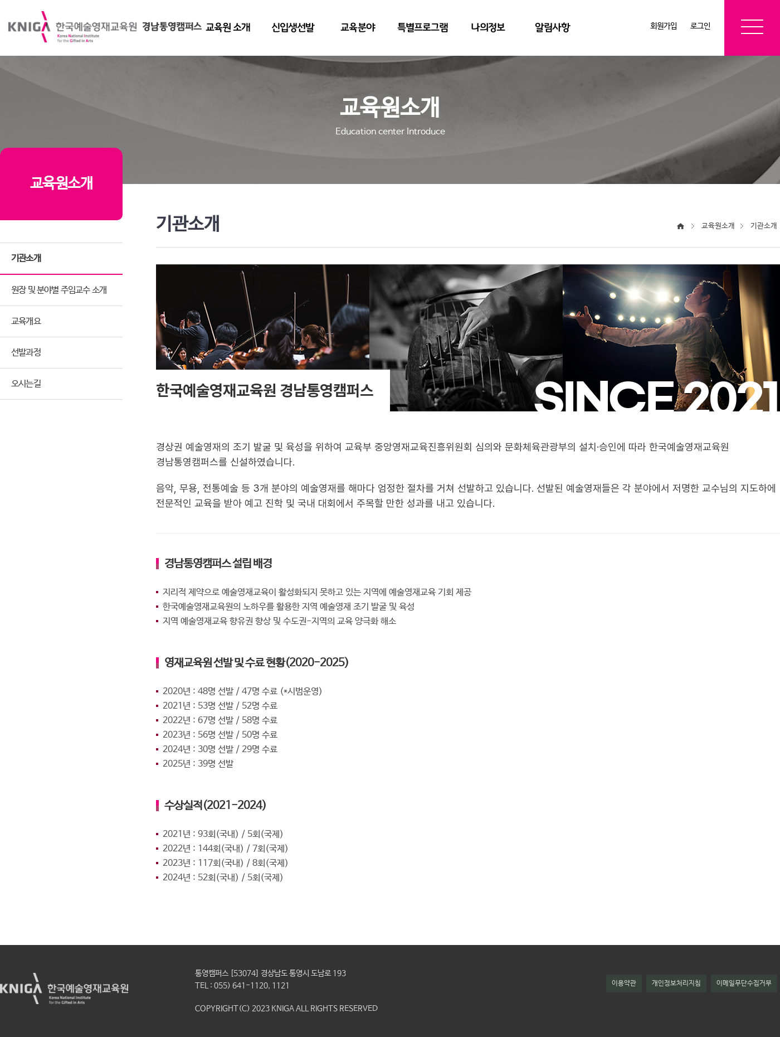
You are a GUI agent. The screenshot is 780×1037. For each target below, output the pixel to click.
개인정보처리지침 (676, 983)
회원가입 (663, 26)
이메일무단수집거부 (744, 983)
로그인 (700, 26)
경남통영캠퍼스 (172, 27)
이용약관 (624, 983)
